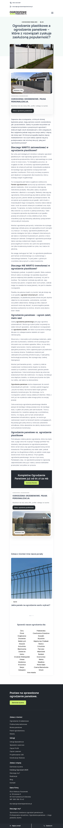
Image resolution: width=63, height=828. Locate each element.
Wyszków (41, 640)
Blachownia (22, 650)
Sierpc (22, 669)
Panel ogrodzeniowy (17, 731)
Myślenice (22, 663)
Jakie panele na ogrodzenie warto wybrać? (30, 606)
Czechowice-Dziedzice (41, 635)
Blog (42, 22)
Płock (22, 635)
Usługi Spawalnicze (17, 742)
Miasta (12, 734)
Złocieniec (22, 640)
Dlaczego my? (15, 773)
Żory (22, 632)
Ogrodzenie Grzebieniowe (19, 721)
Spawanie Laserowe (17, 745)
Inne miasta (31, 674)
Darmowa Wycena (31, 483)
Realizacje (13, 776)
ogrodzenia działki (20, 330)
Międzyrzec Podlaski (41, 642)
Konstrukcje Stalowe (17, 758)
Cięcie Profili (14, 748)
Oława (22, 661)
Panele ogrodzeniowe (19, 185)
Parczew (41, 650)
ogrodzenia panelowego (25, 322)
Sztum (41, 671)
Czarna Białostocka (41, 669)
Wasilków (41, 663)
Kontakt (12, 783)
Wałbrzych (22, 642)
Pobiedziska (41, 632)
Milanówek (41, 653)
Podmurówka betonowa (18, 724)
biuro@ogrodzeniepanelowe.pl (22, 6)
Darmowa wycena (18, 703)
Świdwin (41, 656)
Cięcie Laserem (15, 751)
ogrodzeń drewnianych (29, 296)
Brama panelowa (16, 727)
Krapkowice (22, 637)
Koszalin (41, 637)
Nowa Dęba (41, 666)
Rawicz (41, 645)
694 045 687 (16, 3)
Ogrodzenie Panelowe (29, 22)
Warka (41, 661)
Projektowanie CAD (17, 755)
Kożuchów (22, 648)
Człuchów (41, 648)
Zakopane (22, 671)
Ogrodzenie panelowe (19, 385)
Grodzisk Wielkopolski (22, 658)
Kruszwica (22, 666)
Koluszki (22, 645)
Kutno (22, 656)
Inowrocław (41, 658)
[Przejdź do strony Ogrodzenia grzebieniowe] (31, 93)
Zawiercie (21, 653)
